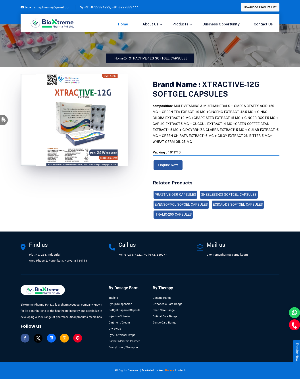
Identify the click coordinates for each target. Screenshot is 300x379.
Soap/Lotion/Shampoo (123, 347)
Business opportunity (221, 24)
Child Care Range (164, 310)
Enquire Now (168, 165)
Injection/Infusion (120, 316)
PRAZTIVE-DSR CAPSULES (175, 194)
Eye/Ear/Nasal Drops (122, 335)
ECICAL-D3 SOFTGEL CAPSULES (238, 204)
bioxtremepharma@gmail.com (48, 7)
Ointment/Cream (119, 323)
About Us (150, 24)
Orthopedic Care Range (167, 304)
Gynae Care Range (164, 323)
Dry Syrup (115, 329)
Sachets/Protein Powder (124, 341)
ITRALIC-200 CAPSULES (173, 214)
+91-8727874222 (97, 7)
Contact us (263, 24)
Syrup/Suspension (120, 304)
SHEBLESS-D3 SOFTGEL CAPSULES (229, 194)
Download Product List (260, 7)
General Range (162, 298)
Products (180, 24)
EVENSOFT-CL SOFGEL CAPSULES (181, 204)
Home (123, 24)
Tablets (113, 298)
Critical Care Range (165, 316)
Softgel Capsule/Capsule (124, 310)
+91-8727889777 (125, 7)
